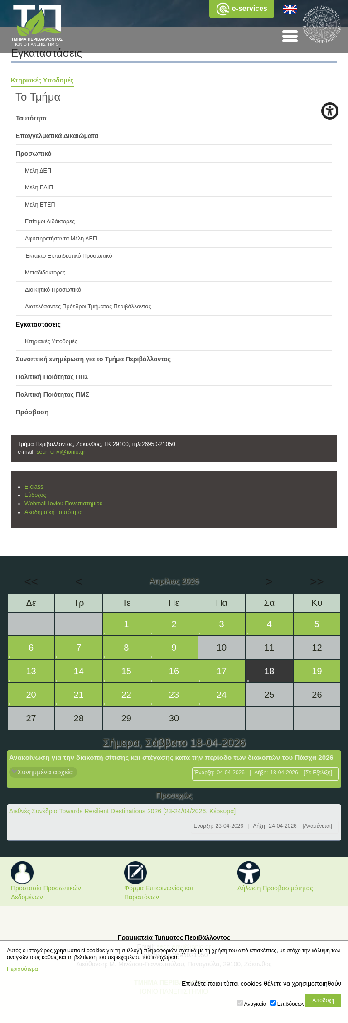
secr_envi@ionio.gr (60, 452)
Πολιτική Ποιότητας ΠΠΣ (52, 376)
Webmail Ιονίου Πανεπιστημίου (63, 503)
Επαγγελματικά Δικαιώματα (57, 135)
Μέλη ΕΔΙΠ (39, 187)
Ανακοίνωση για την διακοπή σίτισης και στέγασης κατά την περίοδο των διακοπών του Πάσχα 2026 (171, 757)
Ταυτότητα (31, 118)
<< (31, 581)
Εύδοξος (35, 495)
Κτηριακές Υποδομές (42, 80)
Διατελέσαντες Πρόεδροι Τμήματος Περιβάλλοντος (88, 306)
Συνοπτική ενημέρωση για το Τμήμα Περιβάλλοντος (93, 359)
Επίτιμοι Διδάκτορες (50, 221)
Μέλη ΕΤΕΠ (40, 205)
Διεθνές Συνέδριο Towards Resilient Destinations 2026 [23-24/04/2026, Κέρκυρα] (122, 811)
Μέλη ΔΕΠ (38, 171)
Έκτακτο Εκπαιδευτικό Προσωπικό (68, 256)
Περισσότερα (22, 969)
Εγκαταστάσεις (38, 324)
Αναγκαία (255, 1004)
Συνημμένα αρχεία (45, 772)
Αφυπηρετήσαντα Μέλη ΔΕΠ (61, 238)
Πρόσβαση (32, 412)
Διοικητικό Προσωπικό (53, 290)
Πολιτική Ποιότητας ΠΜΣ (52, 394)
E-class (33, 487)
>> (317, 581)
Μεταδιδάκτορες (45, 272)
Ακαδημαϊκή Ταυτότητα (53, 512)
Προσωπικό (34, 153)
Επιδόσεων (290, 1004)
